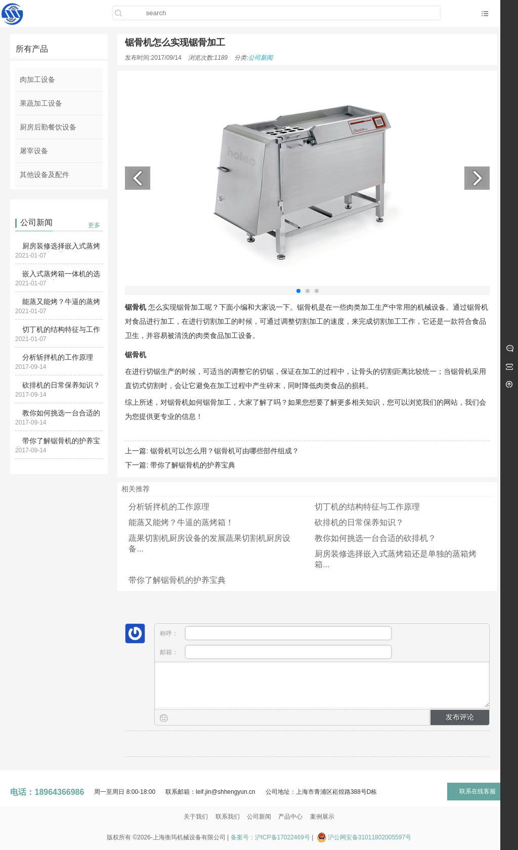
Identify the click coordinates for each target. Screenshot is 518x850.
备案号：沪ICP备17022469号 (270, 837)
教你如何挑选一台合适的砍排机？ (375, 538)
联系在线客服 (477, 791)
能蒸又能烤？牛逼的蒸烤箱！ (181, 522)
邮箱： (276, 652)
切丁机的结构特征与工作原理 (367, 506)
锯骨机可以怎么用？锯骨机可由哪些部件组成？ (224, 451)
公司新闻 (260, 57)
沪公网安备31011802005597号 (369, 837)
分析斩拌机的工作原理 (57, 357)
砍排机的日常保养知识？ (61, 385)
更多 (94, 225)
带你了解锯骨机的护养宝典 (192, 465)
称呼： (276, 633)
